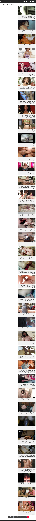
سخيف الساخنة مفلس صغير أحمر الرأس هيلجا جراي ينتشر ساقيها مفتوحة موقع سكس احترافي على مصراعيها (27, 470)
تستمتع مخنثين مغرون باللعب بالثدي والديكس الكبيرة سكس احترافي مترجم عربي (27, 385)
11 (12, 516)
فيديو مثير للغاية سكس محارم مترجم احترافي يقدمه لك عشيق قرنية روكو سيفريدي (28, 343)
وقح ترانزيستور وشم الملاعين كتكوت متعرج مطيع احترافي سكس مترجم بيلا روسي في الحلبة (27, 244)
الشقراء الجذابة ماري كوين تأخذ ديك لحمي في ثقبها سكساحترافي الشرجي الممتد (27, 300)
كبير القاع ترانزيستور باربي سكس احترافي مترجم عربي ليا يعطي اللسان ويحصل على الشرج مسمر (27, 102)
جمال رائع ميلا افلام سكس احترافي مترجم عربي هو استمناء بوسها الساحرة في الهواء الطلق (27, 456)
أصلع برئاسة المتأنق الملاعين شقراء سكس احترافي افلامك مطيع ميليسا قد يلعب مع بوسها (27, 328)
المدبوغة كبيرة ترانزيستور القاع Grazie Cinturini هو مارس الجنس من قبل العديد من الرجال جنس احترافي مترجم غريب (27, 130)
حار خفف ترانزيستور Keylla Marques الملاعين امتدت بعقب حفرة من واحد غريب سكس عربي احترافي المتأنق (27, 371)
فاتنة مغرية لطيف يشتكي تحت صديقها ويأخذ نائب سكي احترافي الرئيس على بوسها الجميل (28, 286)
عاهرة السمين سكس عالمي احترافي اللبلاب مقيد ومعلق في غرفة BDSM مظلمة (27, 215)
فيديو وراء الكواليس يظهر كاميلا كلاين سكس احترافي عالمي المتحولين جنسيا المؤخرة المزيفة (27, 512)
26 (10, 516)
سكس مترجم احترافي (27, 1)
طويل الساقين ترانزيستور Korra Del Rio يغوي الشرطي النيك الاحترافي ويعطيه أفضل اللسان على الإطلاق (27, 144)
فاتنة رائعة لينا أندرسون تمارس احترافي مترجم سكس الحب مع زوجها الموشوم (27, 173)
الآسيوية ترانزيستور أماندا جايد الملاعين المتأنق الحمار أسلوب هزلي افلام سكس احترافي (27, 17)
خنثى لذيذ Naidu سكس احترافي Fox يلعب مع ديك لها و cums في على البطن (27, 45)
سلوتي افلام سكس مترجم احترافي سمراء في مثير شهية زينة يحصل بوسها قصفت (27, 441)
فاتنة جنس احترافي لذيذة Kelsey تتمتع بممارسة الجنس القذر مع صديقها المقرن (27, 257)
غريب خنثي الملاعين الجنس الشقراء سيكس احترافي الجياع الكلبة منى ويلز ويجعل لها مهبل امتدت (28, 74)
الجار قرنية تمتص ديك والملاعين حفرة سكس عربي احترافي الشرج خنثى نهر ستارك (28, 399)
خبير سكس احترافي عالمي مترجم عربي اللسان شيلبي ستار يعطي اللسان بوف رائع (27, 356)
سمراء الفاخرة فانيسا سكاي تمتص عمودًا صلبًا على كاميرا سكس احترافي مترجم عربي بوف (27, 159)
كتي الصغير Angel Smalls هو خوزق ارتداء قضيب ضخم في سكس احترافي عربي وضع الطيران (27, 59)
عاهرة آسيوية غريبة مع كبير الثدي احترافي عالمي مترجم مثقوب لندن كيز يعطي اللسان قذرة (27, 31)
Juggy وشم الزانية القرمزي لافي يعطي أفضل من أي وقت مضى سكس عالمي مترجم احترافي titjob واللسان (27, 116)
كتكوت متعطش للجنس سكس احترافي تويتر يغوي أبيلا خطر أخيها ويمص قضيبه (27, 484)
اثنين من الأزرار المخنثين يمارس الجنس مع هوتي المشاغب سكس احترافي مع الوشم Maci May (27, 428)
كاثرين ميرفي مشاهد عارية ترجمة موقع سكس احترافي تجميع (27, 498)
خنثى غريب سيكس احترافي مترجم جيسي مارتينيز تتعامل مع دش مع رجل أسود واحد (27, 201)
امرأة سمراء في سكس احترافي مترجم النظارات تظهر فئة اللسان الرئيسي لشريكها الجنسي (26, 187)
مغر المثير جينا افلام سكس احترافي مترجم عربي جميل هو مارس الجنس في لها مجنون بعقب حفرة (27, 272)
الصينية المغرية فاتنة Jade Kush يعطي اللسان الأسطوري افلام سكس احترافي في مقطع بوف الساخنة (27, 314)
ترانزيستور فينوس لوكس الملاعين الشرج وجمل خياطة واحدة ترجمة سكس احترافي (27, 88)
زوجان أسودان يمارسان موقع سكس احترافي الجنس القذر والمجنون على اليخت (27, 413)
